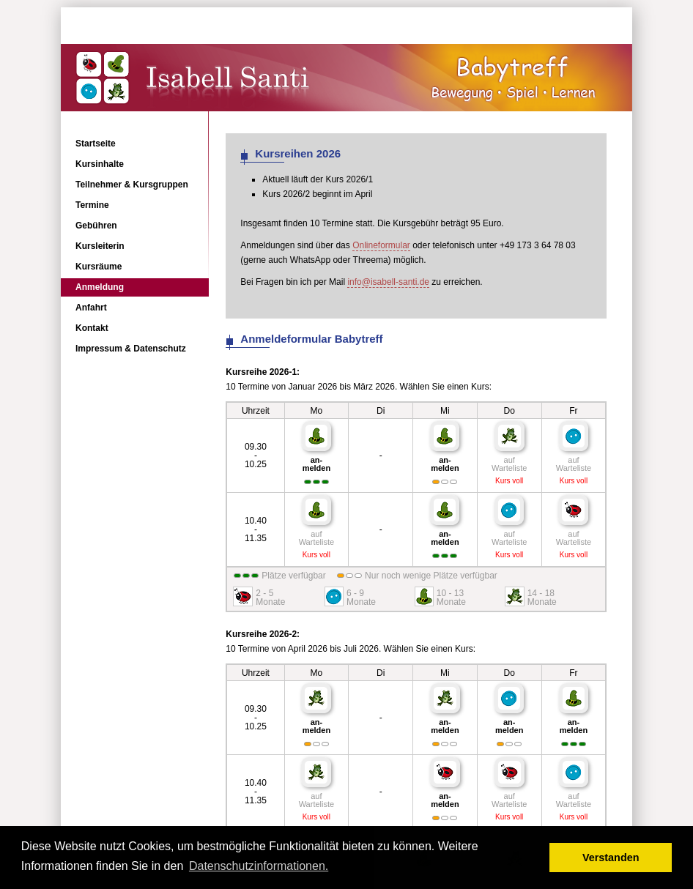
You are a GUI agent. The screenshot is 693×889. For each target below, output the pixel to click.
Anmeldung (99, 287)
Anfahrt (91, 307)
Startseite (95, 143)
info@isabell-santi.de (388, 282)
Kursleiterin (100, 246)
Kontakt (91, 328)
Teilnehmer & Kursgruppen (131, 184)
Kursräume (98, 266)
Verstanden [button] (611, 857)
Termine (92, 205)
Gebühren (96, 225)
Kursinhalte (99, 164)
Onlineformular (381, 245)
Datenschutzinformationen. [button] (258, 866)
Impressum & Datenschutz (130, 348)
